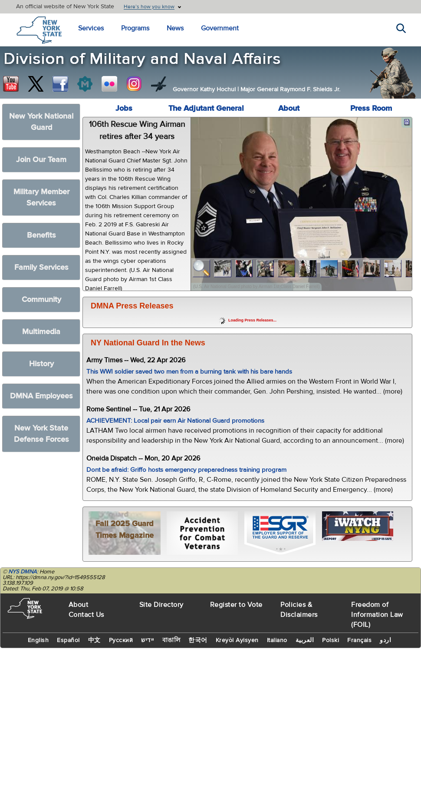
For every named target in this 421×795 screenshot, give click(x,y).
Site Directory (161, 604)
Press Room (371, 108)
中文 (94, 640)
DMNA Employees (41, 396)
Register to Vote (236, 604)
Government (220, 28)
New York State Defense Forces (41, 433)
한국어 (197, 640)
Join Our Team (41, 160)
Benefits (41, 235)
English (38, 640)
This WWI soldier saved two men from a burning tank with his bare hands (189, 372)
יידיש (147, 640)
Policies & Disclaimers (299, 609)
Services (91, 28)
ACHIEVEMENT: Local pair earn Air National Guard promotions (175, 421)
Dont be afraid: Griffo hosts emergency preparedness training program (186, 470)
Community (41, 300)
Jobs (123, 108)
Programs (135, 28)
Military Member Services (41, 197)
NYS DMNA (22, 571)
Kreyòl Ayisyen (237, 640)
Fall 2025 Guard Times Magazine (124, 529)
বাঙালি (171, 640)
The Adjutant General (206, 108)
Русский (121, 640)
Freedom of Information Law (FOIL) (377, 614)
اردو (385, 640)
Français (359, 640)
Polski (330, 640)
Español (68, 640)
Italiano (277, 640)
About (288, 108)
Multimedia (41, 332)
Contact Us (86, 614)
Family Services (41, 267)
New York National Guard (41, 121)
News (175, 28)
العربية (305, 640)
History (41, 364)
